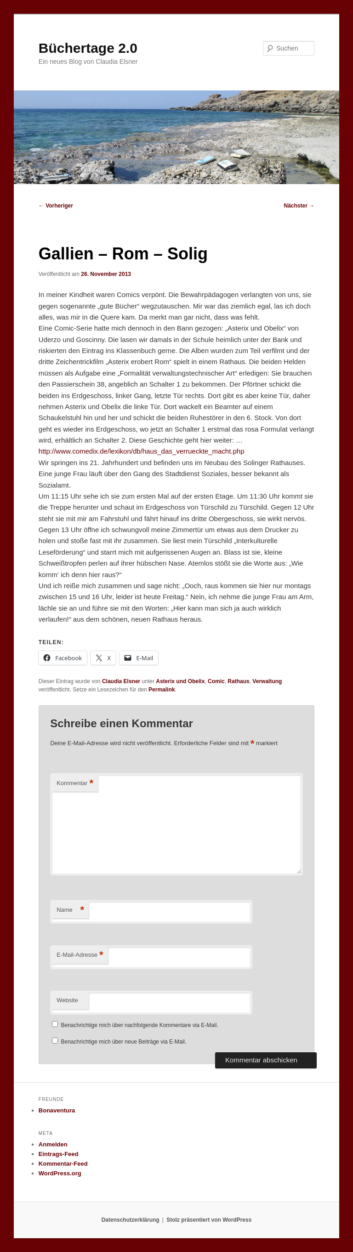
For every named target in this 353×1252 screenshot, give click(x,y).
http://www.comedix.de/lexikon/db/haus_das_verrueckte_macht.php (142, 451)
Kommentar (75, 783)
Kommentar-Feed (63, 1163)
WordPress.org (60, 1173)
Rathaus (238, 681)
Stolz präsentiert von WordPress (208, 1220)
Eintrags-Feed (59, 1154)
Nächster (299, 205)
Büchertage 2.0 (88, 48)
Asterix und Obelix (180, 681)
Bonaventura (57, 1110)
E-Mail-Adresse (80, 955)
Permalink (161, 689)
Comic (216, 681)
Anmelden (53, 1144)
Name (70, 910)
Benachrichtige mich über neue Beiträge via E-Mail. (124, 1042)
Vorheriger (56, 205)
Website (67, 1000)
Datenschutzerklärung (130, 1220)
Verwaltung (267, 681)
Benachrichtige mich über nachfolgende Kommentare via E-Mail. (139, 1025)
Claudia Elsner (121, 681)
